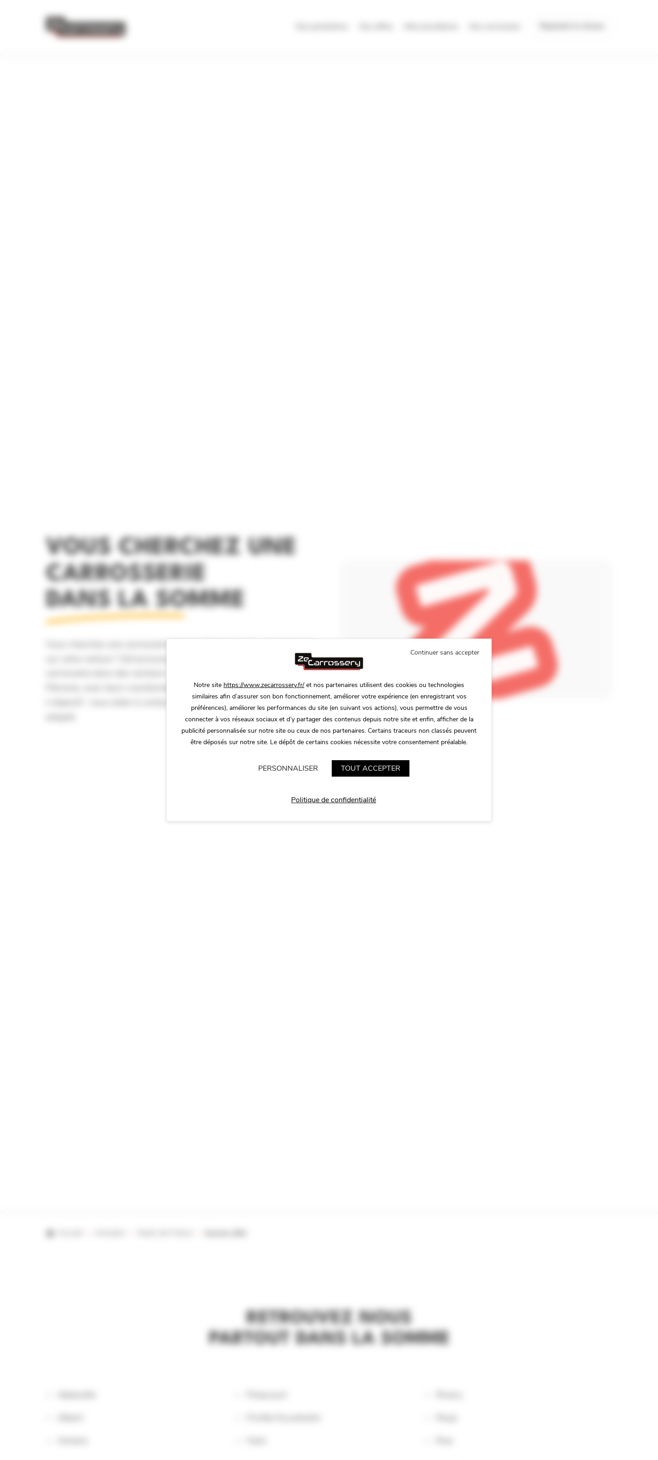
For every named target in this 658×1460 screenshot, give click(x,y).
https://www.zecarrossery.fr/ (263, 685)
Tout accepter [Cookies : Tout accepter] (370, 768)
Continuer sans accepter (444, 652)
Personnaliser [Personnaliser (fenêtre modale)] (288, 768)
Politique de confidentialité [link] (333, 800)
